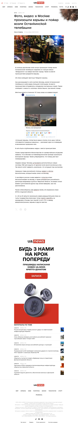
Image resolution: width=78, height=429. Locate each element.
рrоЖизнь (54, 6)
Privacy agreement (40, 422)
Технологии (39, 6)
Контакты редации (52, 422)
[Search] (76, 7)
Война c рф (21, 12)
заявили (36, 190)
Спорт (47, 6)
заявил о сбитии (47, 171)
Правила (31, 422)
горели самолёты (47, 198)
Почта (61, 6)
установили (37, 163)
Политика (23, 6)
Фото (15, 12)
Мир (4, 6)
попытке (45, 177)
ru (66, 6)
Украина (10, 6)
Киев (16, 6)
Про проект (23, 422)
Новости (16, 327)
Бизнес (31, 6)
